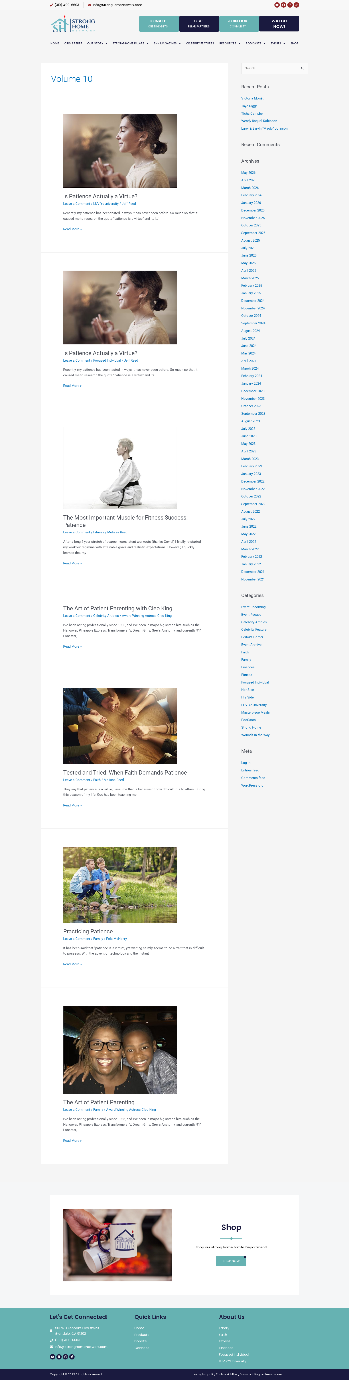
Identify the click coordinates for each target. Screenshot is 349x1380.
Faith (97, 780)
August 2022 (250, 512)
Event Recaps (251, 615)
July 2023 (248, 429)
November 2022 (253, 489)
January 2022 (251, 564)
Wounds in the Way (255, 735)
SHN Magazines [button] (167, 43)
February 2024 (251, 376)
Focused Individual (107, 360)
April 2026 (248, 180)
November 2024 (253, 308)
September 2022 (253, 504)
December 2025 (252, 210)
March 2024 (250, 369)
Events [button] (278, 43)
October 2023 (251, 406)
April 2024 (248, 361)
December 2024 (252, 301)
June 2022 (248, 526)
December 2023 (252, 391)
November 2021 (253, 579)
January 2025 (251, 293)
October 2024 (251, 316)
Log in (245, 763)
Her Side (247, 690)
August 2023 (250, 421)
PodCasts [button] (255, 43)
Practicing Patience (88, 931)
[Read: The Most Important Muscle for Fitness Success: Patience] (120, 468)
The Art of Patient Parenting (99, 1102)
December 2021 (252, 572)
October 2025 (251, 225)
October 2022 (251, 496)
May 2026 (248, 173)
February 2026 (251, 195)
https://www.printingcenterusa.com (256, 1374)
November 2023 (253, 399)
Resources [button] (229, 43)
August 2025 (250, 240)
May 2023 (248, 444)
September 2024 (253, 323)
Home (55, 43)
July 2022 (248, 519)
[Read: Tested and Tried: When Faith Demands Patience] (120, 726)
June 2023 (248, 436)
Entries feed (250, 770)
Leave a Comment (76, 204)
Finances (248, 667)
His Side (247, 697)
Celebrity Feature (253, 630)
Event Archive (251, 645)
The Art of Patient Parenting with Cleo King (117, 608)
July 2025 (248, 248)
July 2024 (248, 338)
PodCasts (248, 720)
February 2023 (251, 466)
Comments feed (253, 778)
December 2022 (252, 481)
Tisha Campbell (252, 114)
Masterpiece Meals (255, 713)
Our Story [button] (97, 43)
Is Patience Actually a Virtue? (100, 196)
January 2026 (251, 203)
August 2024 (250, 331)
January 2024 (251, 383)
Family (98, 939)
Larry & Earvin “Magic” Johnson (264, 128)
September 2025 (253, 233)
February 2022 (251, 557)
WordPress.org (252, 785)
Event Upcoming (253, 607)
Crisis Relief (73, 43)
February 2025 (251, 286)
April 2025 (248, 271)
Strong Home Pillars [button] (130, 43)
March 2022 (250, 549)
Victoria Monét (252, 98)
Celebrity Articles (106, 616)
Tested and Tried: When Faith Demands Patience (125, 772)
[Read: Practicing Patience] (120, 885)
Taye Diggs (249, 106)
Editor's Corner (252, 637)
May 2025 (248, 263)
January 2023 (251, 474)
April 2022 (248, 542)
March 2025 (250, 278)
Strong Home (251, 727)
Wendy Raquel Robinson (259, 121)
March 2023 (250, 459)
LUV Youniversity (106, 204)
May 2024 (248, 353)
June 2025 (248, 255)
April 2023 (248, 451)
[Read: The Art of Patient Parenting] (120, 1049)
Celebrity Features (200, 43)
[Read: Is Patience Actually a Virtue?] (120, 151)
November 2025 (253, 218)
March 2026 (250, 188)
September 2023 (253, 414)
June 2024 (248, 346)
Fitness (98, 532)
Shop (294, 43)
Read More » (72, 228)
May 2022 (248, 534)
